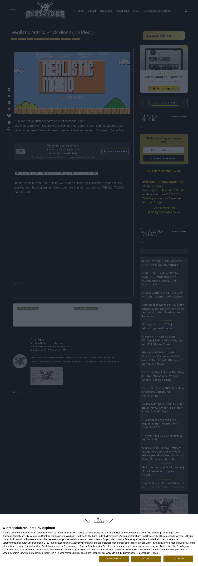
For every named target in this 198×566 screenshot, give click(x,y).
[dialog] (99, 540)
